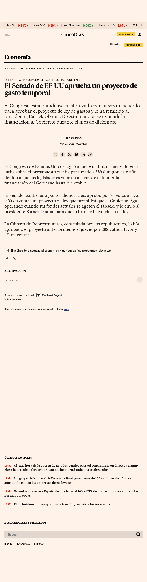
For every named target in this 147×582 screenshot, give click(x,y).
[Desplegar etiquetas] (140, 280)
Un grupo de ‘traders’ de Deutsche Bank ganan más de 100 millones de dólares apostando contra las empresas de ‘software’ (67, 480)
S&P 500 (39, 25)
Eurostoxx (23, 544)
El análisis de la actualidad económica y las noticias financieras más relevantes (60, 250)
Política (52, 68)
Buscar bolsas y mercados (25, 522)
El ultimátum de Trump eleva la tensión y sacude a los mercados (62, 504)
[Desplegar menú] (7, 34)
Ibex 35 (11, 25)
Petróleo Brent (72, 25)
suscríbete (126, 34)
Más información (14, 299)
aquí (66, 309)
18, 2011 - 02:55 (73, 143)
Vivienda (10, 68)
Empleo (23, 68)
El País (114, 43)
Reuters (74, 138)
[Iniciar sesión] (140, 34)
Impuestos (37, 68)
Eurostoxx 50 (107, 25)
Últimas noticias (71, 68)
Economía (17, 57)
